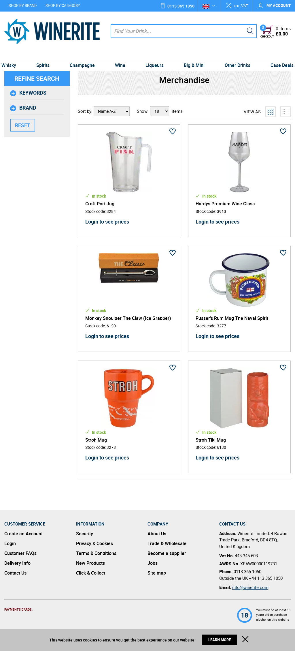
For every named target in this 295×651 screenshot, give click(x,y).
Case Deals (277, 55)
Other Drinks (234, 55)
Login (10, 543)
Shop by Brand (23, 5)
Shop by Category (63, 5)
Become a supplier (167, 553)
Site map (157, 573)
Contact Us (15, 573)
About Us (157, 533)
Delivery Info (17, 563)
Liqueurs (154, 55)
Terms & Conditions (96, 553)
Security (84, 533)
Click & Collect (90, 573)
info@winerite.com (250, 587)
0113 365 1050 (180, 6)
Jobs (153, 563)
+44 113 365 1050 (266, 578)
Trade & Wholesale (167, 543)
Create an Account (23, 533)
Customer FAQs (20, 553)
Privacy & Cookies (94, 543)
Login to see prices (107, 221)
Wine (121, 55)
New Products (90, 563)
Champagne (84, 55)
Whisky (13, 55)
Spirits (46, 55)
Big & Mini (192, 55)
